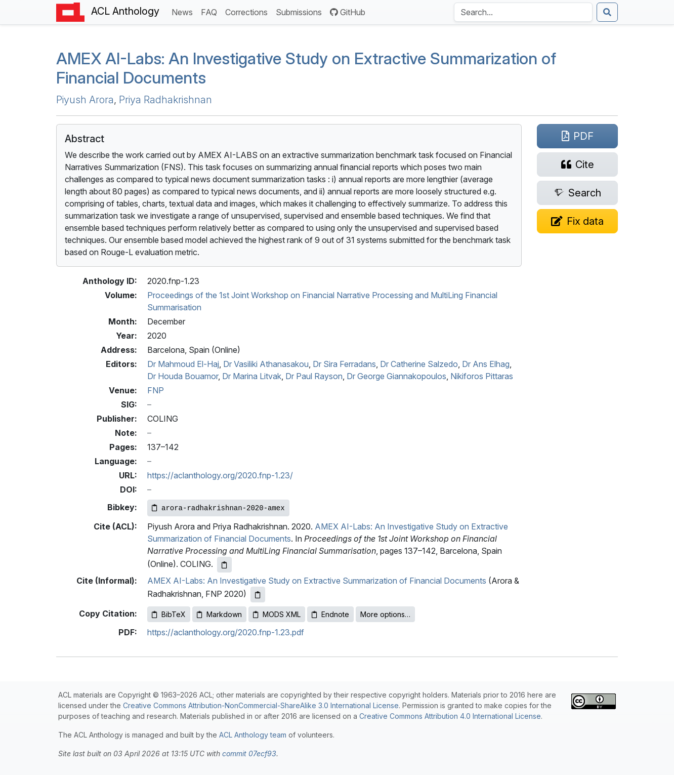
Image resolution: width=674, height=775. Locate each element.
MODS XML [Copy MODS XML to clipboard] (277, 614)
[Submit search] (607, 12)
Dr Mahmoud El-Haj (183, 364)
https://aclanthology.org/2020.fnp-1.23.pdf (225, 632)
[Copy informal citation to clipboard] (257, 594)
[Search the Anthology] (523, 12)
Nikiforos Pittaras (481, 376)
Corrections (248, 11)
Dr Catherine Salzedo (419, 364)
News (184, 11)
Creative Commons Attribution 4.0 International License (450, 716)
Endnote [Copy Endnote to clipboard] (330, 614)
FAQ (211, 11)
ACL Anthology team (252, 734)
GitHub (347, 12)
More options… (385, 614)
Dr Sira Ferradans (344, 364)
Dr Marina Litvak (251, 376)
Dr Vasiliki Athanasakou (266, 364)
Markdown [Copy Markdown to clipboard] (219, 614)
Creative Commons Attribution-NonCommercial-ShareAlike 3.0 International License (261, 705)
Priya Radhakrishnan (165, 100)
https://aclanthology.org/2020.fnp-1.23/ (220, 475)
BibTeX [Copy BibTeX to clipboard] (169, 614)
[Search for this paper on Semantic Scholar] (577, 193)
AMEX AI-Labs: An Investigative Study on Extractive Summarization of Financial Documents (316, 581)
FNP (155, 390)
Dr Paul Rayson (314, 376)
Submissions (301, 11)
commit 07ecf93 (249, 753)
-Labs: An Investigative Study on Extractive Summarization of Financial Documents (306, 68)
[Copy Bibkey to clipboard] (218, 508)
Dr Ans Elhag (486, 364)
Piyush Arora (85, 100)
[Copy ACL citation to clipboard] (224, 565)
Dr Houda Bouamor (182, 376)
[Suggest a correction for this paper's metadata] (577, 221)
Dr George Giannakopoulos (396, 376)
